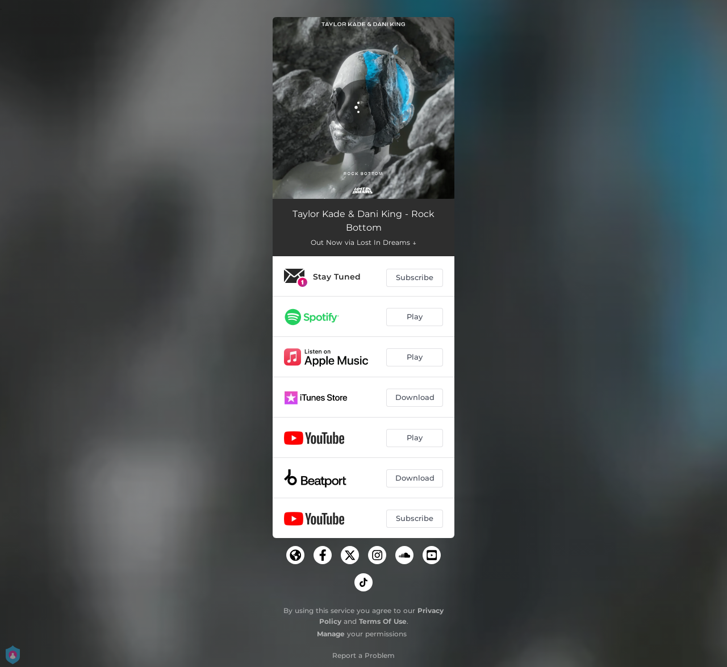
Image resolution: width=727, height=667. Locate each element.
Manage (331, 634)
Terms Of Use (383, 621)
